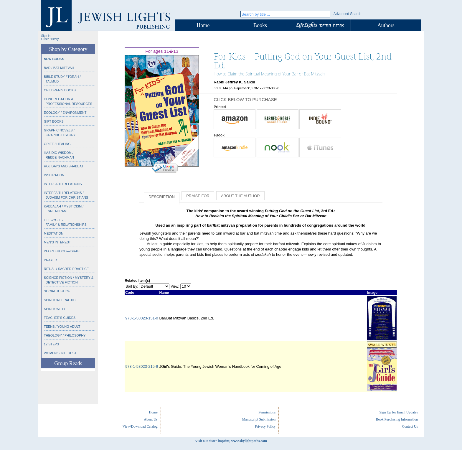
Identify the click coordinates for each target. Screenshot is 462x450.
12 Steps (51, 344)
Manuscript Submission (259, 419)
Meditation (53, 233)
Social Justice (57, 291)
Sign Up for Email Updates (398, 412)
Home (203, 25)
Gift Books (54, 121)
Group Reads (68, 363)
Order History (50, 39)
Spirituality (55, 309)
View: (175, 286)
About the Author (240, 196)
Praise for (197, 196)
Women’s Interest (60, 353)
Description (161, 196)
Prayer (50, 260)
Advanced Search (348, 14)
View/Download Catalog (140, 426)
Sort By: (132, 286)
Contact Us (410, 426)
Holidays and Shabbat (63, 166)
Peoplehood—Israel (62, 251)
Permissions (266, 412)
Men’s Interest (57, 242)
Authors (386, 25)
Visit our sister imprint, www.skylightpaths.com (231, 441)
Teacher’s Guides (60, 317)
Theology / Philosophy (65, 335)
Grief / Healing (57, 144)
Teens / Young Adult (62, 326)
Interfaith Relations (63, 184)
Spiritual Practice (61, 300)
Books (260, 25)
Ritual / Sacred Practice (66, 269)
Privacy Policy (265, 426)
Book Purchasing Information (397, 419)
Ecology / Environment (65, 112)
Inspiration (54, 175)
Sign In (45, 35)
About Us (150, 419)
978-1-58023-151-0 (141, 318)
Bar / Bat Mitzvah (59, 68)
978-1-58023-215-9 (141, 366)
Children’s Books (60, 90)
